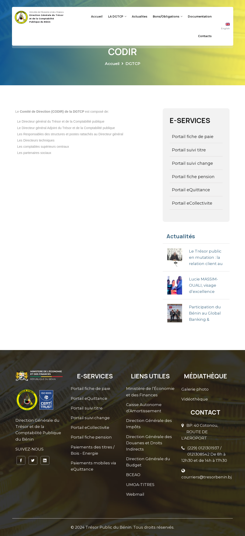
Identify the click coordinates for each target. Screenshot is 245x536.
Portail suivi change (192, 163)
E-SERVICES (190, 120)
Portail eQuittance (191, 189)
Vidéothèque (194, 399)
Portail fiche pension (193, 176)
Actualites (139, 16)
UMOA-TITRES (140, 484)
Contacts (205, 36)
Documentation (200, 16)
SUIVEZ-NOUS (29, 449)
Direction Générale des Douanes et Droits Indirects (149, 442)
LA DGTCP (115, 16)
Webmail (135, 494)
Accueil (97, 16)
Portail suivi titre (189, 150)
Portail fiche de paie (192, 136)
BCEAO (133, 474)
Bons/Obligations (166, 16)
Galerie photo (195, 389)
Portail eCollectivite (192, 203)
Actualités (180, 236)
